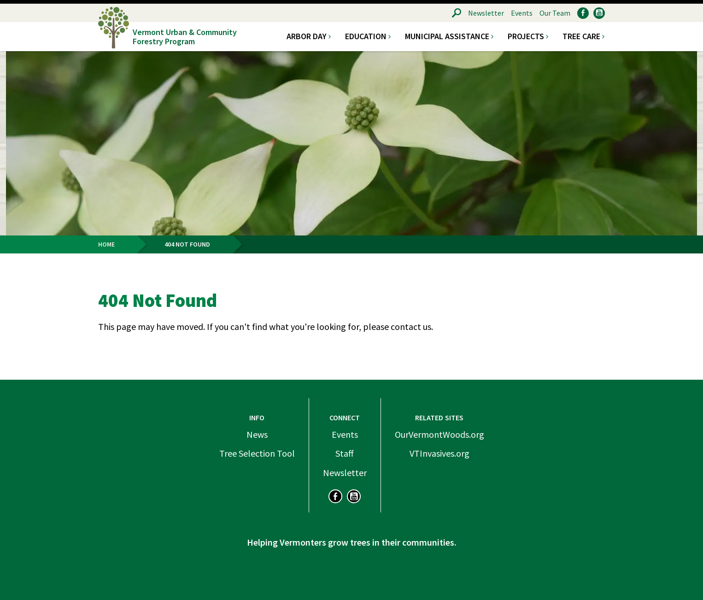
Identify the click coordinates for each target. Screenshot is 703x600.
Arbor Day (307, 36)
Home (106, 244)
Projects (526, 36)
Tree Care (581, 36)
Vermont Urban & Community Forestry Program (185, 36)
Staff (344, 453)
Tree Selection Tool (257, 453)
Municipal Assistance (447, 36)
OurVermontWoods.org (439, 434)
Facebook (583, 13)
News (257, 434)
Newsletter (486, 13)
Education (366, 36)
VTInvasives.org (439, 453)
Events (522, 13)
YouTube (599, 13)
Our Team (554, 13)
